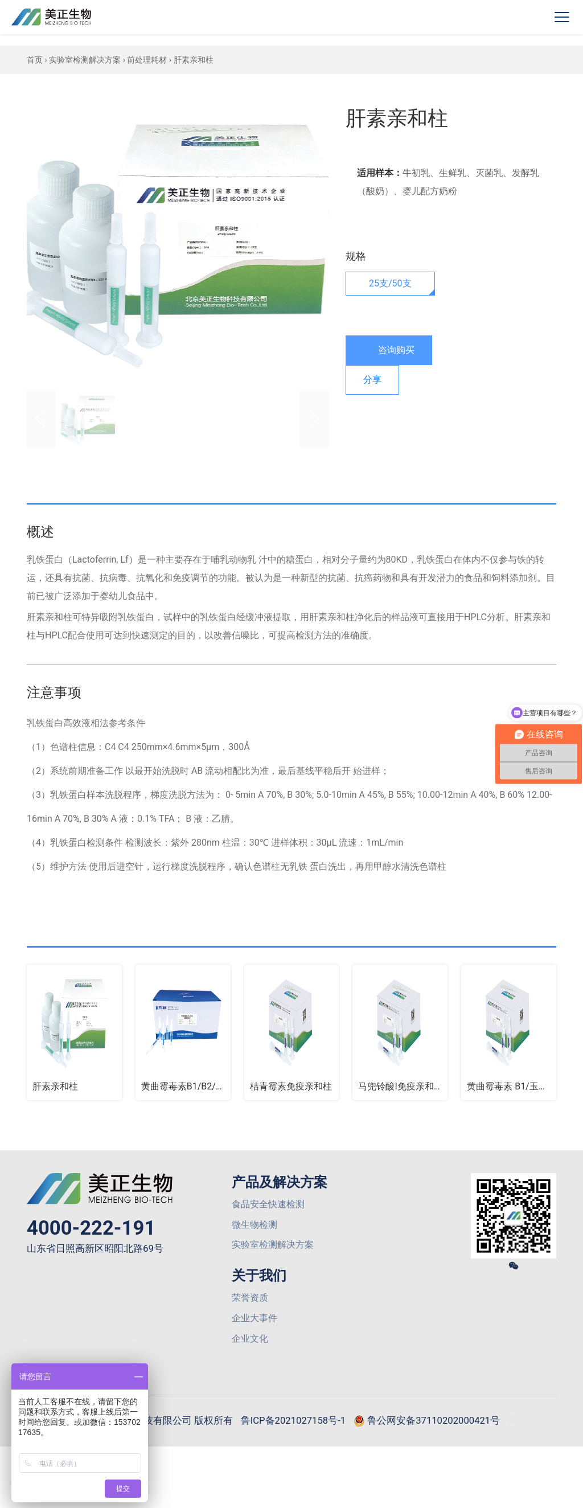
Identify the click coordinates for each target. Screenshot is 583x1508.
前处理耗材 (147, 59)
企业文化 (250, 1347)
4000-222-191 (94, 1229)
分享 (372, 379)
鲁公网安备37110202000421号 (460, 1430)
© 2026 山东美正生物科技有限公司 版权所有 (152, 1430)
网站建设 (294, 1481)
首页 (35, 59)
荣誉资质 (250, 1303)
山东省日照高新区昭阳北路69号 (99, 1251)
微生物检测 (254, 1228)
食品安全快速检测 (268, 1206)
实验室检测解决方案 (85, 59)
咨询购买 (388, 351)
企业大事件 (254, 1325)
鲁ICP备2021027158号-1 (317, 1430)
